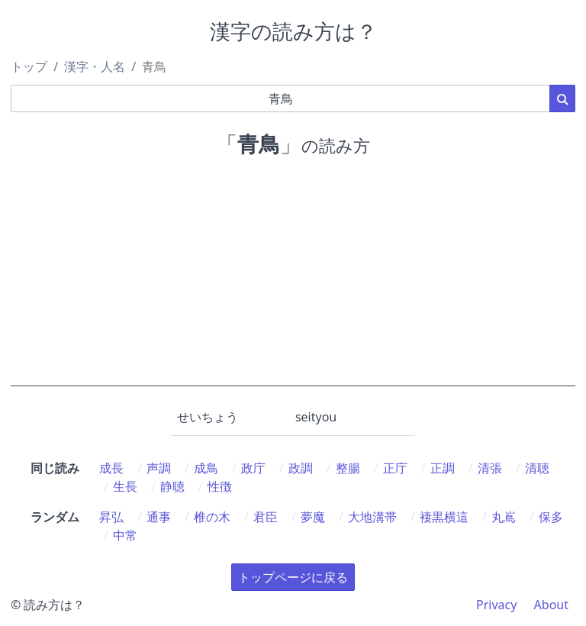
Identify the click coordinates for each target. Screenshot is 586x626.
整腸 (348, 468)
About (551, 604)
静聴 (172, 486)
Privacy (496, 604)
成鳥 (206, 468)
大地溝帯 (372, 516)
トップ (29, 66)
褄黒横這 (444, 516)
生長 (125, 486)
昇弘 (111, 516)
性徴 (220, 486)
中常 (125, 535)
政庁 (253, 468)
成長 (111, 468)
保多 (551, 516)
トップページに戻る (293, 577)
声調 (158, 468)
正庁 (395, 468)
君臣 (265, 516)
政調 (300, 468)
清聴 (537, 468)
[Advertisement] (293, 279)
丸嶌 (503, 516)
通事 (158, 516)
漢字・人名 (94, 66)
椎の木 (212, 516)
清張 (490, 468)
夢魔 (313, 516)
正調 (442, 468)
